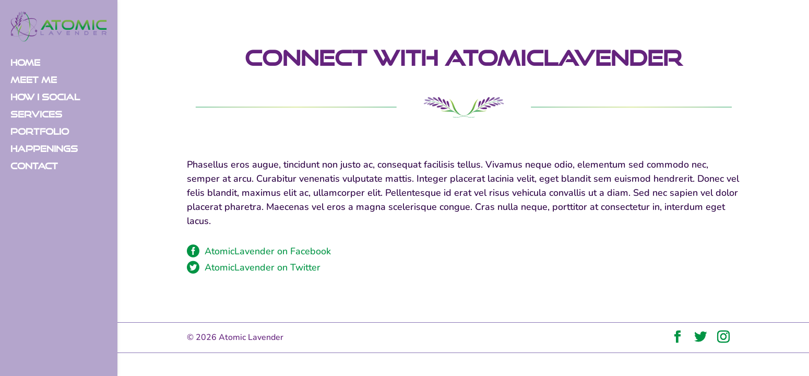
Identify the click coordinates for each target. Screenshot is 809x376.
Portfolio (39, 132)
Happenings (44, 149)
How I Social (45, 97)
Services (36, 115)
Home (25, 63)
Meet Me (33, 80)
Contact (34, 166)
